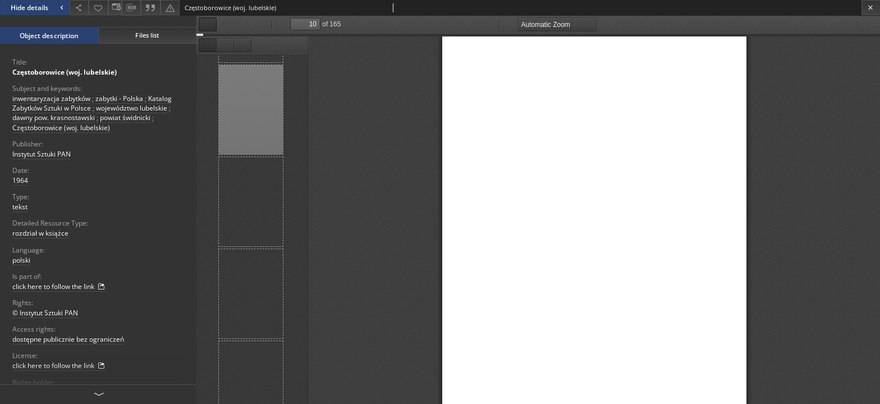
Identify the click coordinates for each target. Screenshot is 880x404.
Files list (147, 35)
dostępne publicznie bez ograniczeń (68, 339)
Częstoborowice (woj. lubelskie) (64, 72)
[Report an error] (170, 7)
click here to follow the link (59, 287)
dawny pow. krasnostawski (53, 117)
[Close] (870, 7)
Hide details (38, 7)
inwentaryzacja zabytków (51, 98)
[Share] (79, 7)
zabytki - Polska (119, 98)
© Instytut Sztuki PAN (45, 313)
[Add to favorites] (98, 7)
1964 (20, 180)
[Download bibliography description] (131, 8)
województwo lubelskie (131, 108)
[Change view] (115, 7)
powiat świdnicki (125, 117)
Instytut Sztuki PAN (41, 154)
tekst (19, 207)
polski (21, 260)
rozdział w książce (40, 233)
